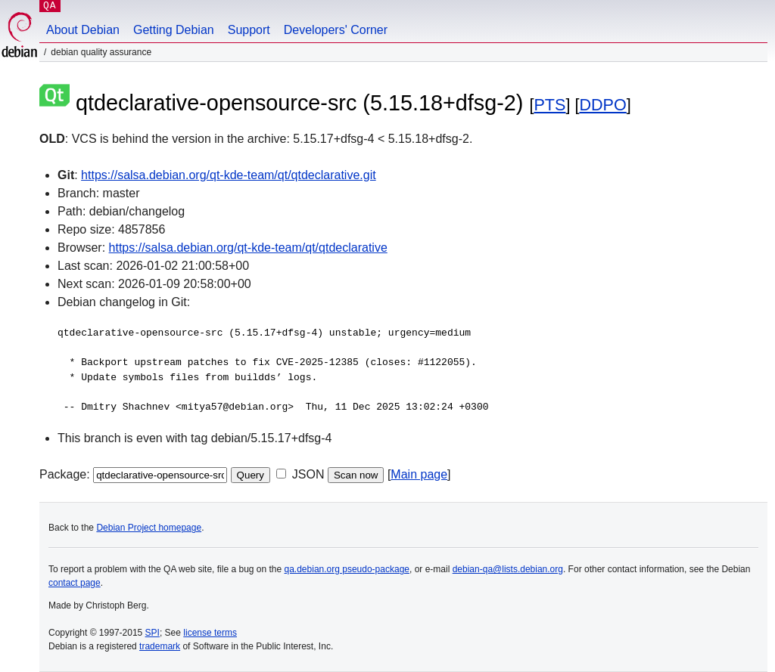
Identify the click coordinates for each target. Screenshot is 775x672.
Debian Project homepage (148, 527)
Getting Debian (173, 29)
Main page (419, 474)
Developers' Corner (336, 29)
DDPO (602, 104)
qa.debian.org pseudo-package (347, 569)
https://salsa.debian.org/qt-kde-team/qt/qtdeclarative (248, 247)
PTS (549, 104)
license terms (210, 632)
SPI (152, 632)
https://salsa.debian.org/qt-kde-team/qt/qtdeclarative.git (228, 175)
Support (249, 29)
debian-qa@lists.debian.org (508, 569)
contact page (74, 583)
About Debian (83, 29)
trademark (159, 646)
